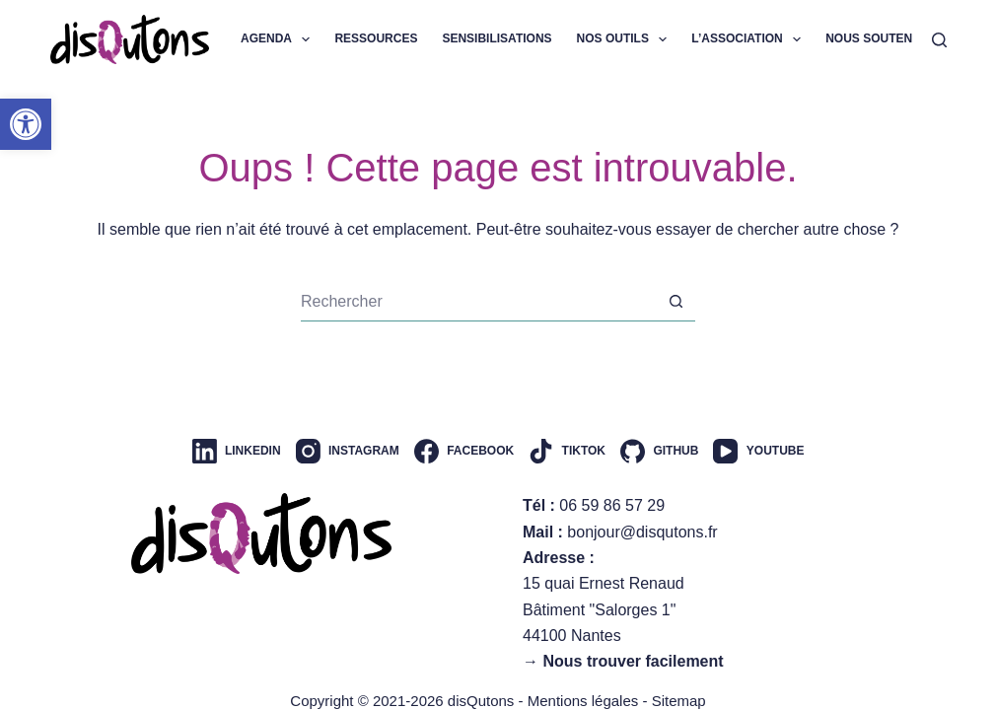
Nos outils (626, 39)
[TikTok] (567, 451)
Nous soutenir (887, 39)
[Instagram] (347, 451)
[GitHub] (659, 451)
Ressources (375, 38)
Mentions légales (583, 700)
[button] (25, 124)
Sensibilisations (496, 38)
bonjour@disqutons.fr (642, 532)
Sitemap (679, 700)
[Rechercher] (939, 40)
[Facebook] (464, 451)
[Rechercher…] (478, 301)
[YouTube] (758, 451)
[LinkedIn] (236, 451)
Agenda (279, 39)
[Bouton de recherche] (675, 301)
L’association (750, 39)
